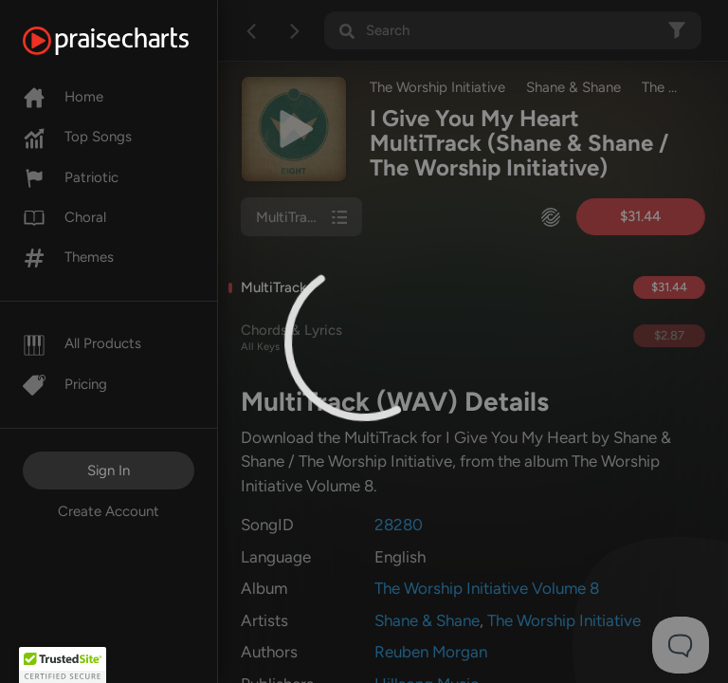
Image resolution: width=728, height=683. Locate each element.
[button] (62, 665)
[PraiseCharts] (129, 41)
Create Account (108, 511)
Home (63, 96)
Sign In (108, 470)
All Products (82, 343)
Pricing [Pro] (65, 384)
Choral (64, 217)
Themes (68, 257)
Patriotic (70, 177)
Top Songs (77, 136)
